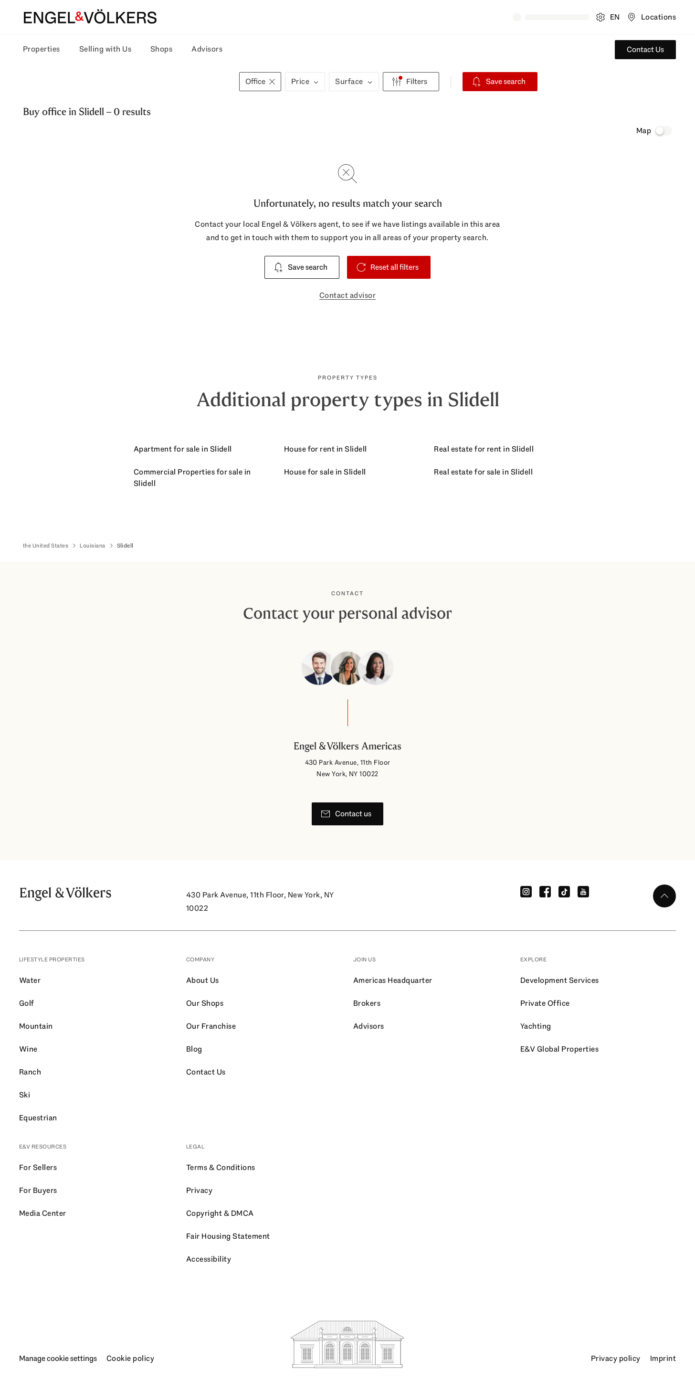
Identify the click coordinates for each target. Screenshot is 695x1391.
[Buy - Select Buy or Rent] (41, 81)
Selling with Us (105, 49)
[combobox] (129, 82)
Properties (41, 49)
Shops (161, 49)
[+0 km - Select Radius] (215, 82)
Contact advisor (347, 295)
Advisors (206, 49)
